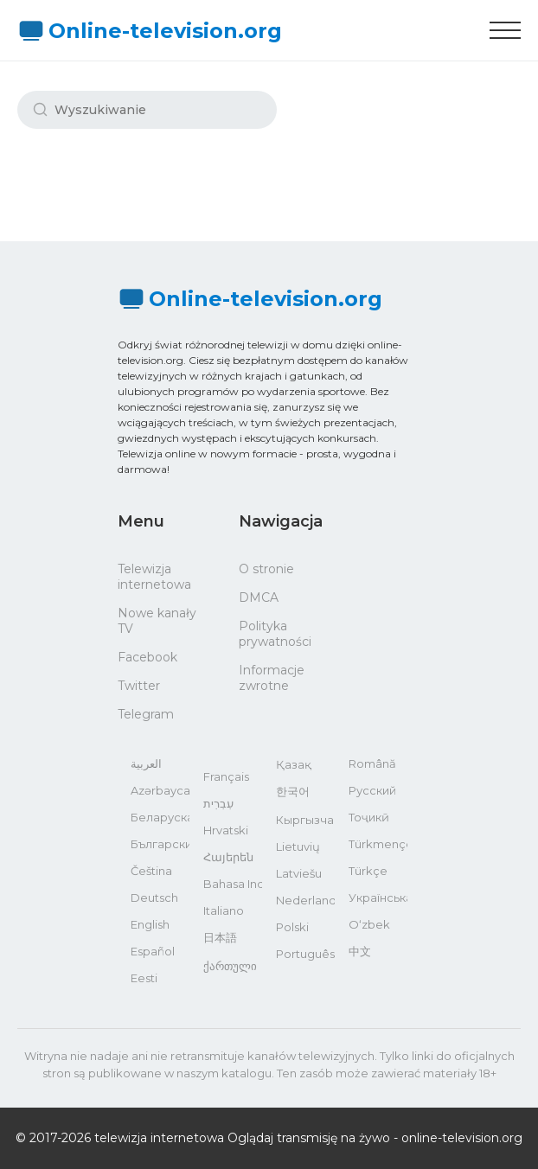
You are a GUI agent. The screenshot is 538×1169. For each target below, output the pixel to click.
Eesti (144, 978)
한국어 (293, 791)
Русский (372, 790)
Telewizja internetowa (154, 576)
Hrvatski (225, 830)
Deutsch (154, 897)
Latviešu (299, 873)
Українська (378, 897)
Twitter (139, 685)
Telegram (146, 714)
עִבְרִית (218, 803)
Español (153, 951)
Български (160, 844)
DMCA (259, 597)
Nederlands (305, 900)
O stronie (266, 569)
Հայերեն (228, 857)
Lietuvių (298, 846)
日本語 (220, 937)
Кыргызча (305, 820)
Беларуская (160, 817)
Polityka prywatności (275, 633)
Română (372, 763)
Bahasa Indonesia (232, 884)
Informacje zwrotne (271, 677)
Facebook (147, 657)
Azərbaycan (160, 790)
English (150, 924)
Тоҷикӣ (369, 817)
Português (305, 954)
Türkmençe (378, 844)
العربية (146, 763)
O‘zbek (369, 924)
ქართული (230, 966)
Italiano (223, 910)
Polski (292, 927)
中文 (360, 951)
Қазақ (293, 764)
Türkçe (368, 871)
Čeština (151, 871)
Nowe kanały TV (157, 620)
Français (226, 776)
